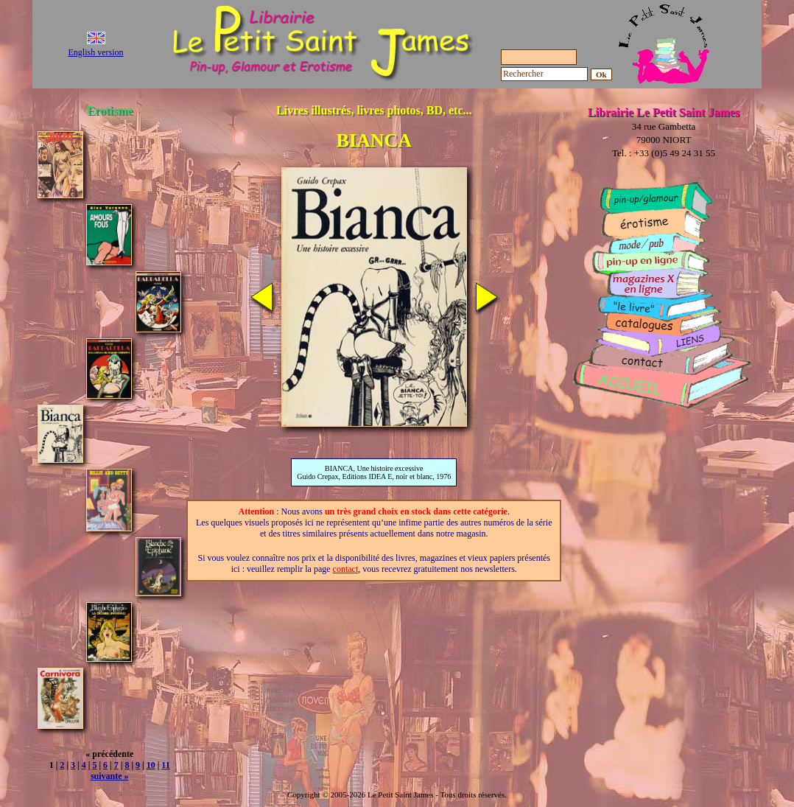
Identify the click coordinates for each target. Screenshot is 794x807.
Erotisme (110, 110)
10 (151, 765)
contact (346, 569)
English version (96, 52)
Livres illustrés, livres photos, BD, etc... (374, 110)
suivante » (110, 776)
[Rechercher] (544, 74)
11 (165, 765)
